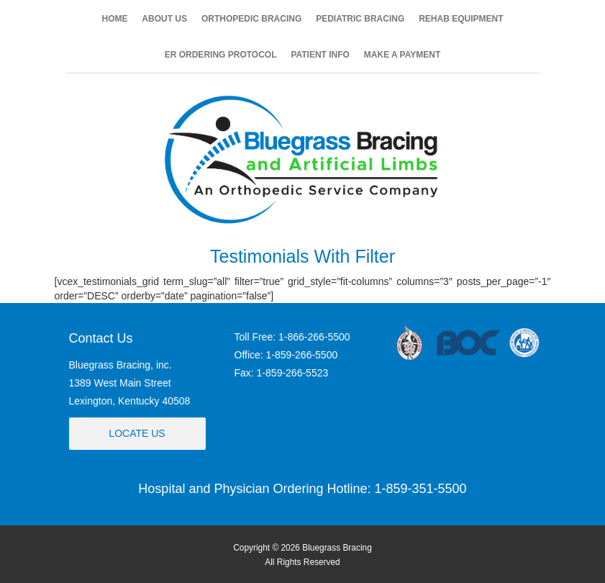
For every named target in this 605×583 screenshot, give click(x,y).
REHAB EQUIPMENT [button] (461, 19)
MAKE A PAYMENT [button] (402, 55)
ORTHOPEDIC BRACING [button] (251, 19)
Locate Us (137, 433)
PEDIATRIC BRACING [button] (360, 19)
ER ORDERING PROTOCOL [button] (221, 55)
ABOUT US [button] (164, 19)
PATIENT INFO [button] (320, 55)
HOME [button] (114, 19)
